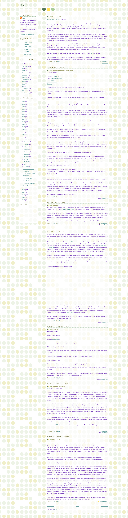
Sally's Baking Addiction (28, 43)
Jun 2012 (26, 154)
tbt (22, 86)
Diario (23, 5)
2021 (23, 114)
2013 (23, 134)
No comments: (104, 431)
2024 (23, 106)
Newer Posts (50, 506)
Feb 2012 (26, 164)
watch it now (74, 499)
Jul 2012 (26, 151)
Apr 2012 (26, 159)
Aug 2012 (26, 149)
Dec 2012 (26, 139)
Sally (23, 18)
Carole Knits (27, 46)
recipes (24, 81)
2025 (23, 104)
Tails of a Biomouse (52, 82)
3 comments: (104, 223)
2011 (23, 190)
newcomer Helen (69, 242)
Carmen (92, 53)
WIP (23, 68)
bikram (23, 70)
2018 (23, 122)
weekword (105, 63)
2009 (23, 195)
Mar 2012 (26, 161)
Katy (48, 388)
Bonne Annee (55, 440)
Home (77, 506)
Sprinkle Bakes (28, 49)
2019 (23, 119)
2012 (23, 137)
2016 (23, 127)
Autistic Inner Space (57, 78)
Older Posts (104, 506)
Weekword (54, 205)
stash (23, 84)
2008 (23, 197)
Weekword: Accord (57, 232)
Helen (57, 425)
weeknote (24, 90)
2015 (23, 129)
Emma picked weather (53, 19)
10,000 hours (70, 312)
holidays (24, 77)
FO (22, 63)
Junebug (49, 84)
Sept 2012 (27, 146)
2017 (23, 124)
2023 (23, 109)
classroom (24, 75)
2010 (23, 192)
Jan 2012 (26, 166)
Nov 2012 (26, 141)
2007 (23, 200)
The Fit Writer (27, 54)
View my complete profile (27, 34)
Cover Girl (26, 51)
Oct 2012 (26, 144)
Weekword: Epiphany (58, 386)
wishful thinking (26, 92)
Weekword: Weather (58, 17)
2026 (23, 101)
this (91, 255)
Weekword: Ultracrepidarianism (62, 70)
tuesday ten (104, 379)
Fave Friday (25, 66)
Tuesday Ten (55, 329)
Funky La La (50, 80)
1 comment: (104, 61)
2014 (23, 132)
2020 (23, 116)
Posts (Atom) (57, 509)
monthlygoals (25, 79)
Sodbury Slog (55, 339)
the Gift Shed (55, 76)
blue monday (25, 72)
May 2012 (26, 156)
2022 (23, 111)
